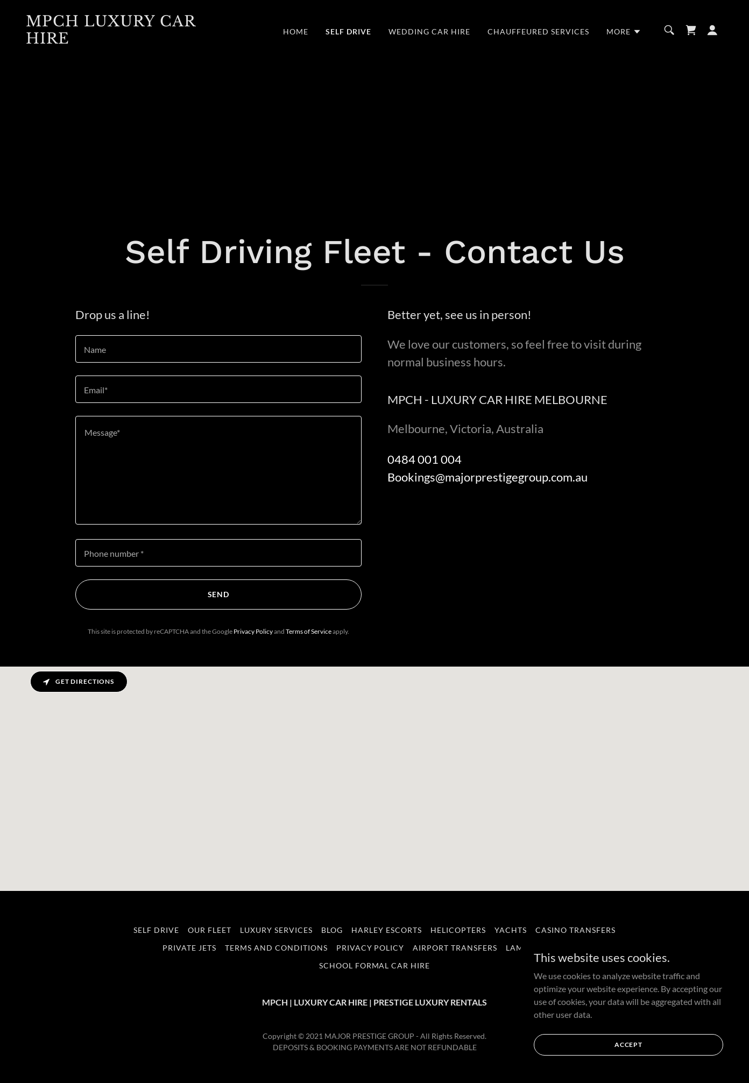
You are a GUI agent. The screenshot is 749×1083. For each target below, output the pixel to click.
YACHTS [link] (510, 930)
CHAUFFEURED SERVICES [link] (538, 31)
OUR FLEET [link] (209, 930)
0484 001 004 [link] (424, 459)
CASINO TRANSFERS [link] (575, 930)
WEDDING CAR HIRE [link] (429, 31)
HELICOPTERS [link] (458, 930)
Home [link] (295, 31)
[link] (123, 40)
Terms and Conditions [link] (276, 947)
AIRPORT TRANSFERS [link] (455, 947)
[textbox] (218, 349)
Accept (628, 1044)
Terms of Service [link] (308, 631)
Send (219, 594)
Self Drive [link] (348, 31)
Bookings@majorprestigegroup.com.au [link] (487, 477)
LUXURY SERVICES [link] (276, 930)
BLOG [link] (332, 930)
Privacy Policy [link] (253, 631)
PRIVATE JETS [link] (189, 947)
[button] (623, 31)
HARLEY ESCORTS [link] (386, 930)
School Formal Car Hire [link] (374, 965)
